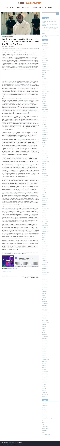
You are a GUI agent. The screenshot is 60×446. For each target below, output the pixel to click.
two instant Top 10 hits (32, 168)
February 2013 (45, 320)
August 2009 (44, 361)
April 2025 (44, 56)
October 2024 (44, 68)
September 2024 (45, 70)
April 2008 (44, 390)
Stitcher (24, 253)
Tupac (31, 231)
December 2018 (45, 202)
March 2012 (44, 334)
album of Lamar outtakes (7, 160)
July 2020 (44, 165)
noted (8, 181)
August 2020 (44, 163)
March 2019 (44, 196)
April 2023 (44, 101)
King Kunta (31, 84)
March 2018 (44, 219)
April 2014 (44, 299)
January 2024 (44, 84)
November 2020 (45, 157)
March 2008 (44, 392)
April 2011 (44, 355)
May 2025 (44, 54)
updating (35, 214)
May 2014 (44, 297)
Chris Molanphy (11, 46)
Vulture (43, 432)
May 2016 (44, 256)
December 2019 (45, 179)
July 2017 (44, 235)
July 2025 (44, 51)
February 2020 (45, 175)
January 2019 (44, 200)
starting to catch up (25, 113)
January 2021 (44, 153)
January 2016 (44, 264)
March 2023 (44, 103)
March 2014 (44, 301)
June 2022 (44, 120)
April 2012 (44, 332)
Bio (45, 7)
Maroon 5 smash (29, 243)
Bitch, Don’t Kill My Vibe (25, 82)
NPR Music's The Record (47, 418)
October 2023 (44, 89)
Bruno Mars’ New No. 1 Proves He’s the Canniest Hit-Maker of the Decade (30, 276)
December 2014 (45, 285)
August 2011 (44, 347)
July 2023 (44, 95)
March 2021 (44, 150)
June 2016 (44, 254)
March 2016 (44, 260)
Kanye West (21, 233)
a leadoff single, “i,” (30, 87)
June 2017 (44, 237)
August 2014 (44, 291)
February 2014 (45, 303)
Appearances (44, 405)
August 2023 (44, 93)
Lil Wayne (29, 233)
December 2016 (45, 248)
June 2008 (44, 386)
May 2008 (44, 388)
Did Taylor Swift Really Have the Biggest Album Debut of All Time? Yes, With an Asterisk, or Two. (50, 29)
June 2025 (44, 53)
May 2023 (44, 99)
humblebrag (26, 192)
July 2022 (44, 118)
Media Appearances (26, 7)
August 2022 (44, 117)
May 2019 (44, 192)
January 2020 (44, 177)
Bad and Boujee (30, 171)
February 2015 (45, 281)
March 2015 (44, 280)
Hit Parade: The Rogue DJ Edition (9, 276)
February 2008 (45, 394)
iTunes (12, 253)
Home (7, 7)
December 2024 (45, 64)
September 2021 (45, 138)
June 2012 (44, 328)
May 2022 (44, 122)
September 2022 (45, 115)
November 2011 (45, 342)
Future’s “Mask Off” (13, 69)
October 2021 (44, 136)
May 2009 (44, 367)
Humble (28, 54)
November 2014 (45, 287)
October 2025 (44, 45)
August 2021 (44, 140)
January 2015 (44, 283)
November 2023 (45, 87)
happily (22, 241)
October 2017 (44, 229)
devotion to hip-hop (23, 133)
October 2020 (44, 159)
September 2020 (45, 161)
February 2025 (45, 60)
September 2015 (45, 272)
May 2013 (44, 318)
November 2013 (45, 309)
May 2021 (44, 146)
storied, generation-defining (21, 128)
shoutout (30, 193)
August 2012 (44, 324)
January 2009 (44, 373)
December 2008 (45, 375)
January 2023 (44, 107)
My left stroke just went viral (28, 64)
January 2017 (44, 247)
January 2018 (44, 223)
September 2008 (45, 380)
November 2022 (45, 111)
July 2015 (44, 276)
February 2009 (45, 371)
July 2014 (44, 293)
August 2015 (44, 274)
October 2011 (44, 344)
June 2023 (44, 97)
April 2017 (44, 241)
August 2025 (44, 49)
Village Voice (44, 430)
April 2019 (44, 194)
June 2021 (44, 144)
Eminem (7, 233)
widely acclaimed (17, 158)
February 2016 (45, 262)
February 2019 (45, 198)
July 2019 (44, 188)
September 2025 (45, 47)
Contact (50, 7)
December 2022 (45, 109)
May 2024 (44, 76)
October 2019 (44, 183)
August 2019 (44, 186)
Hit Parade (17, 7)
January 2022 (44, 130)
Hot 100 (7, 55)
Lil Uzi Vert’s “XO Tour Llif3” (24, 69)
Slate (3, 36)
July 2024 (44, 72)
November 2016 (45, 250)
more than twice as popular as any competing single (24, 122)
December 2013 (45, 307)
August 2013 (44, 314)
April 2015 (44, 278)
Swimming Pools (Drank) (8, 82)
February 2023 (45, 105)
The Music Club (45, 426)
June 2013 (44, 316)
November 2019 (45, 181)
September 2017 (45, 231)
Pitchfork (44, 420)
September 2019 (45, 184)
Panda (24, 171)
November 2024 (45, 66)
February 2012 (45, 336)
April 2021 (44, 148)
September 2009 (45, 359)
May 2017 (44, 239)
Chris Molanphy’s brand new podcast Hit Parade (15, 252)
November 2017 (45, 227)
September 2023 (45, 91)
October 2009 (44, 357)
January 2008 (44, 396)
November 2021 (45, 134)
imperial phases (15, 136)
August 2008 (44, 382)
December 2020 (45, 155)
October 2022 (44, 113)
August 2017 (44, 233)
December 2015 (45, 266)
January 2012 (44, 338)
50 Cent (13, 233)
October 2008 (44, 378)
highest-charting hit (22, 101)
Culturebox (44, 411)
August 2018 (44, 210)
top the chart (19, 160)
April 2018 (44, 217)
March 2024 (44, 80)
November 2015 (45, 268)
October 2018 (44, 206)
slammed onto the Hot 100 (29, 100)
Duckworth (4, 167)
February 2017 (45, 245)
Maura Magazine (45, 416)
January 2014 (44, 305)
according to (21, 139)
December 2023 (45, 85)
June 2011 (44, 351)
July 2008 (44, 384)
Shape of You (14, 120)
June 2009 (44, 365)
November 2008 (45, 377)
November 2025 (45, 43)
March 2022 (44, 126)
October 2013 (44, 311)
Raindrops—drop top (18, 67)
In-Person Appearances (37, 7)
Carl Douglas (5, 50)
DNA (20, 165)
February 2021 (45, 151)
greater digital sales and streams (8, 106)
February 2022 (45, 128)
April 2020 (44, 171)
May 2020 (44, 169)
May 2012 (44, 330)
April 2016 (44, 258)
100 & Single (44, 403)
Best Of (43, 407)
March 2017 (44, 243)
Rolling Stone (44, 422)
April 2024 (44, 78)
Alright (3, 87)
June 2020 (44, 167)
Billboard (44, 409)
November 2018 (45, 204)
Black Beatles (28, 60)
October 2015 (44, 270)
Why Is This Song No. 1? (9, 36)
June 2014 (44, 295)
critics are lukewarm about (27, 157)
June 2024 (44, 74)
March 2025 (44, 58)
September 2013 (45, 313)
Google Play (19, 253)
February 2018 (45, 221)
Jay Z (37, 233)
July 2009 (44, 363)
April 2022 (44, 124)
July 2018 (44, 212)
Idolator (43, 414)
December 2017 (45, 225)
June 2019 (44, 190)
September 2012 (45, 322)
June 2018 (44, 214)
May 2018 (44, 216)
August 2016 (44, 252)
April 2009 (44, 369)
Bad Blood (27, 103)
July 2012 (44, 326)
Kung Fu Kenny (15, 48)
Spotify (15, 253)
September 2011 (45, 346)
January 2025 (44, 62)
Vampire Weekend (45, 428)
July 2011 (44, 349)
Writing (11, 7)
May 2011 (44, 353)
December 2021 (45, 132)
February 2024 (45, 82)
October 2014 (44, 289)
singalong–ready (25, 85)
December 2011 (45, 340)
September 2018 (45, 208)
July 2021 (44, 142)
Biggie (37, 231)
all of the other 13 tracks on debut (25, 164)
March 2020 (44, 173)
